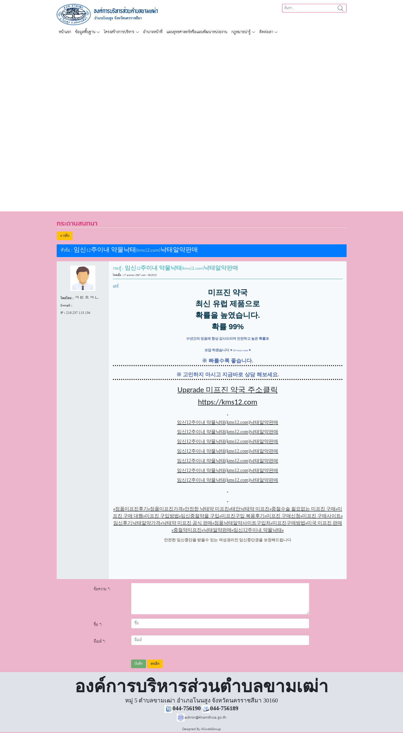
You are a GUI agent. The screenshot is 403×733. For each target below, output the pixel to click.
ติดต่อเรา (266, 32)
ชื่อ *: (98, 624)
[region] (201, 121)
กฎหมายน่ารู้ (240, 32)
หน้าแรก (65, 32)
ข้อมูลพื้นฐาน (85, 32)
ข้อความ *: (102, 589)
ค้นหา (340, 8)
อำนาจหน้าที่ (152, 32)
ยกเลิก (155, 664)
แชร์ (116, 286)
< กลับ (64, 236)
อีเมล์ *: (100, 641)
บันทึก (139, 664)
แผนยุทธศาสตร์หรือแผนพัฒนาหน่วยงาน (197, 32)
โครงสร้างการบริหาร (119, 32)
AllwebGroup (211, 729)
